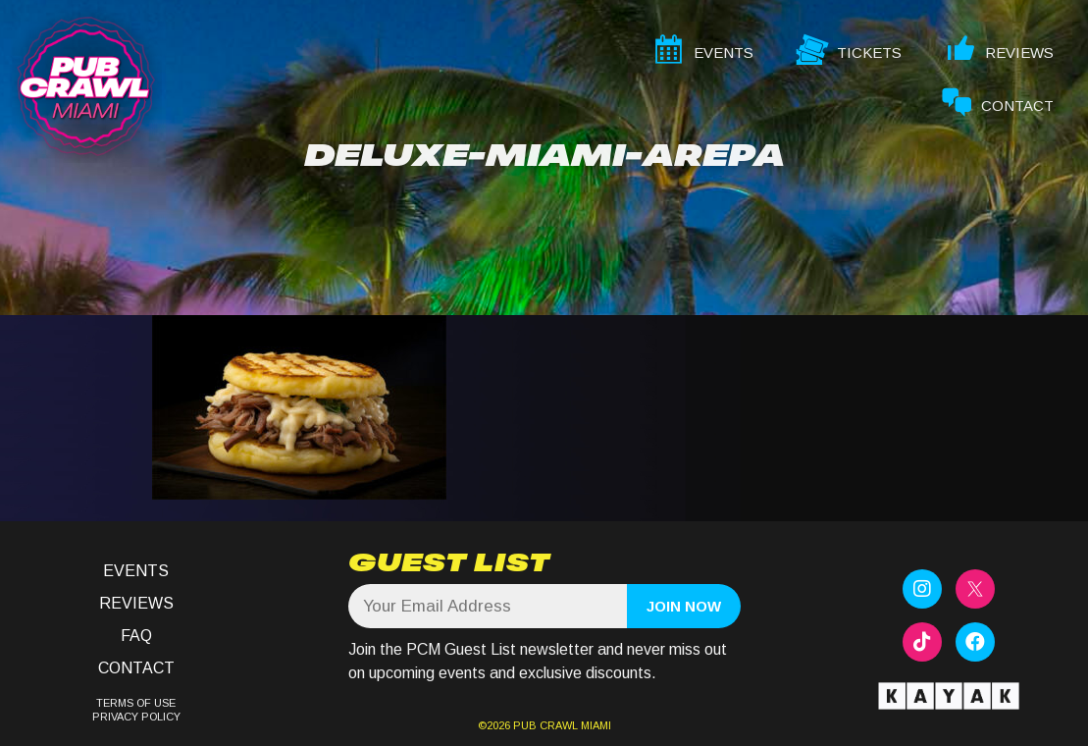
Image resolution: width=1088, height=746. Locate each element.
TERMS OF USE (136, 703)
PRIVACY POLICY (136, 716)
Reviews (136, 603)
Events (136, 570)
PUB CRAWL (545, 725)
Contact (136, 668)
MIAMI (594, 725)
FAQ (136, 635)
